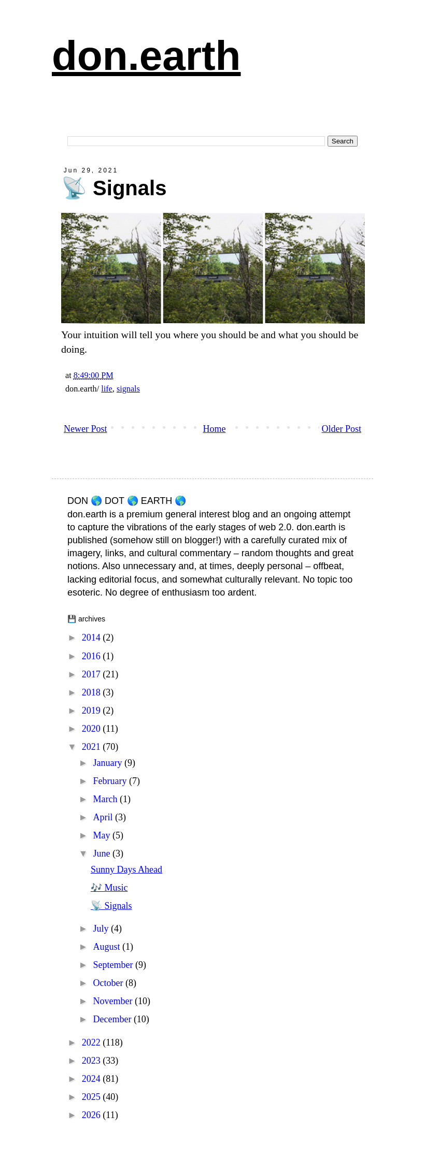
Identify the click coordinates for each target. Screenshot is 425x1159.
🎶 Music (109, 887)
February (111, 781)
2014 (92, 637)
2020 (92, 728)
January (108, 763)
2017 (92, 674)
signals (128, 389)
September (114, 965)
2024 (92, 1079)
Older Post (342, 429)
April (104, 817)
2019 (92, 710)
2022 (92, 1042)
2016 (92, 656)
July (102, 928)
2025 (92, 1097)
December (113, 1019)
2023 (92, 1060)
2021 (92, 747)
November (113, 1001)
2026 (92, 1115)
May (102, 835)
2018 (92, 692)
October (109, 983)
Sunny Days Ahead (126, 869)
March (106, 799)
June (102, 853)
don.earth (146, 56)
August (107, 946)
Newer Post (85, 429)
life (106, 389)
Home (214, 429)
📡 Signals (111, 906)
